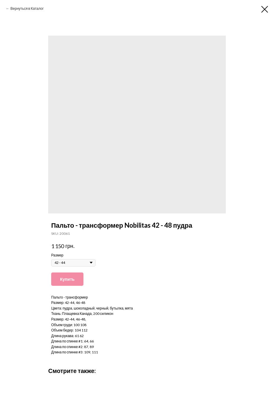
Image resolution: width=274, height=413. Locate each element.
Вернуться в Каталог (26, 8)
